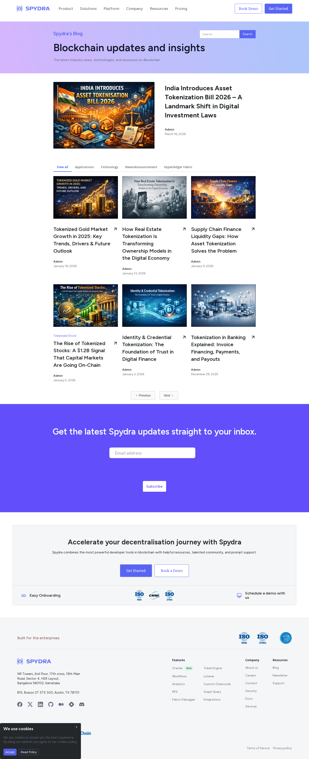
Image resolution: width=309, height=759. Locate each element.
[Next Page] (168, 395)
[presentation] (142, 470)
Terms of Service (258, 748)
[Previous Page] (143, 395)
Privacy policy (282, 748)
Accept (10, 752)
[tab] (62, 167)
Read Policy (29, 752)
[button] (66, 8)
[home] (33, 8)
